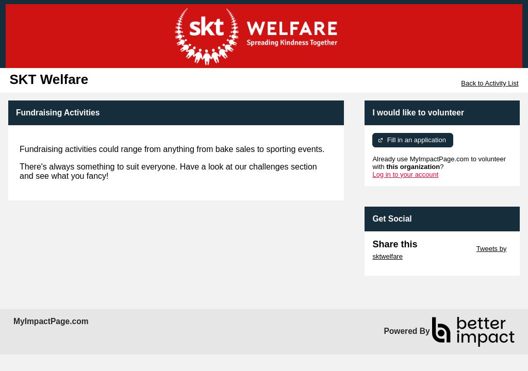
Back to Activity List (489, 83)
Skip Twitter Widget (445, 248)
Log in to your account (405, 174)
